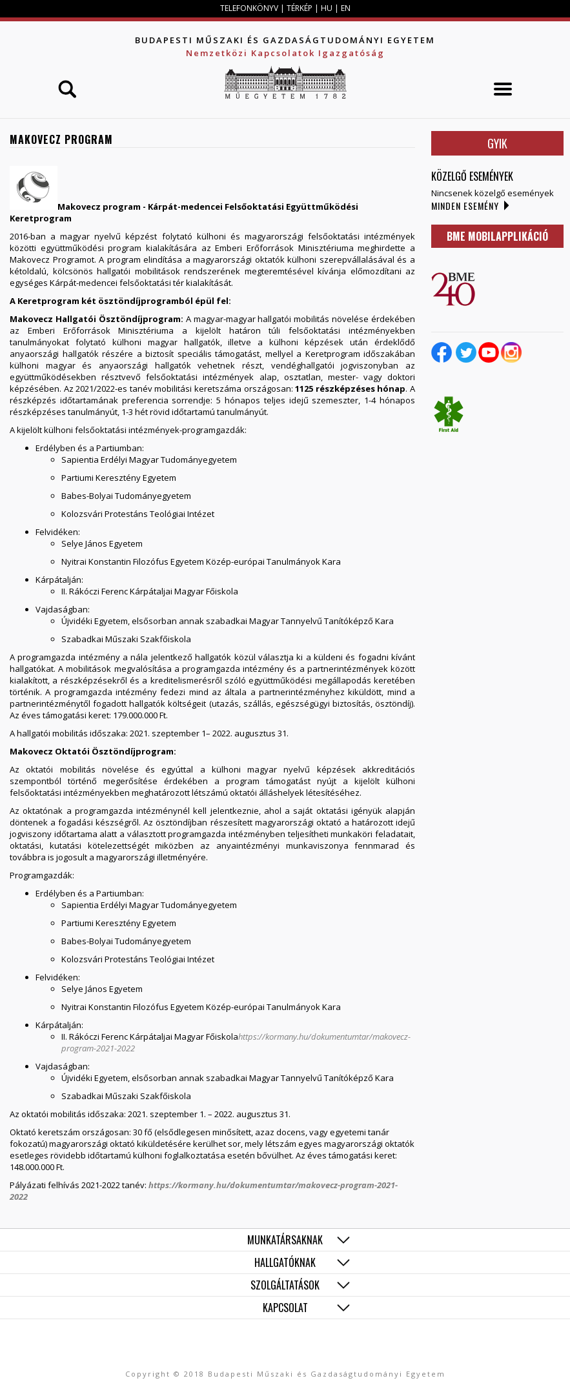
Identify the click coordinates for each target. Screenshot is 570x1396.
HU (326, 8)
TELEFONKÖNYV (249, 8)
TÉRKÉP (300, 8)
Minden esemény (465, 205)
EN (346, 8)
